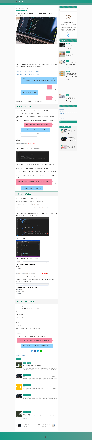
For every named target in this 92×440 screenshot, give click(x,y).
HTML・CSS (19, 355)
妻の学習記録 (29, 3)
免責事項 (50, 433)
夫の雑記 (47, 3)
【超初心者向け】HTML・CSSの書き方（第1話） (26, 71)
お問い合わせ (56, 433)
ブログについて (66, 3)
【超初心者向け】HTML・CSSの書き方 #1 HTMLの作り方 (35, 396)
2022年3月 (61, 102)
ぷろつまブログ (23, 1)
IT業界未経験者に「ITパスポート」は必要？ (71, 125)
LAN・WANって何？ (27, 413)
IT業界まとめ (38, 3)
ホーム (19, 3)
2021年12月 (61, 109)
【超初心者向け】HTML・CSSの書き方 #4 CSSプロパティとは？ (36, 386)
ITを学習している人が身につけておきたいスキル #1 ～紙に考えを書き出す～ (71, 71)
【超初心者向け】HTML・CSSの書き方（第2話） (26, 74)
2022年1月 (61, 107)
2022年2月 (61, 104)
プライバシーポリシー (44, 433)
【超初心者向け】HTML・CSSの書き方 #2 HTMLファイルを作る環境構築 (38, 376)
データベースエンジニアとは (71, 45)
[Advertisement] (36, 54)
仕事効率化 (57, 3)
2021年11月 (61, 111)
